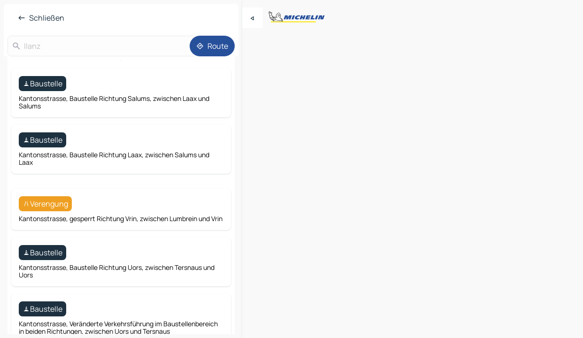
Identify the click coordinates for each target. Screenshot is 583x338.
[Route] (212, 46)
